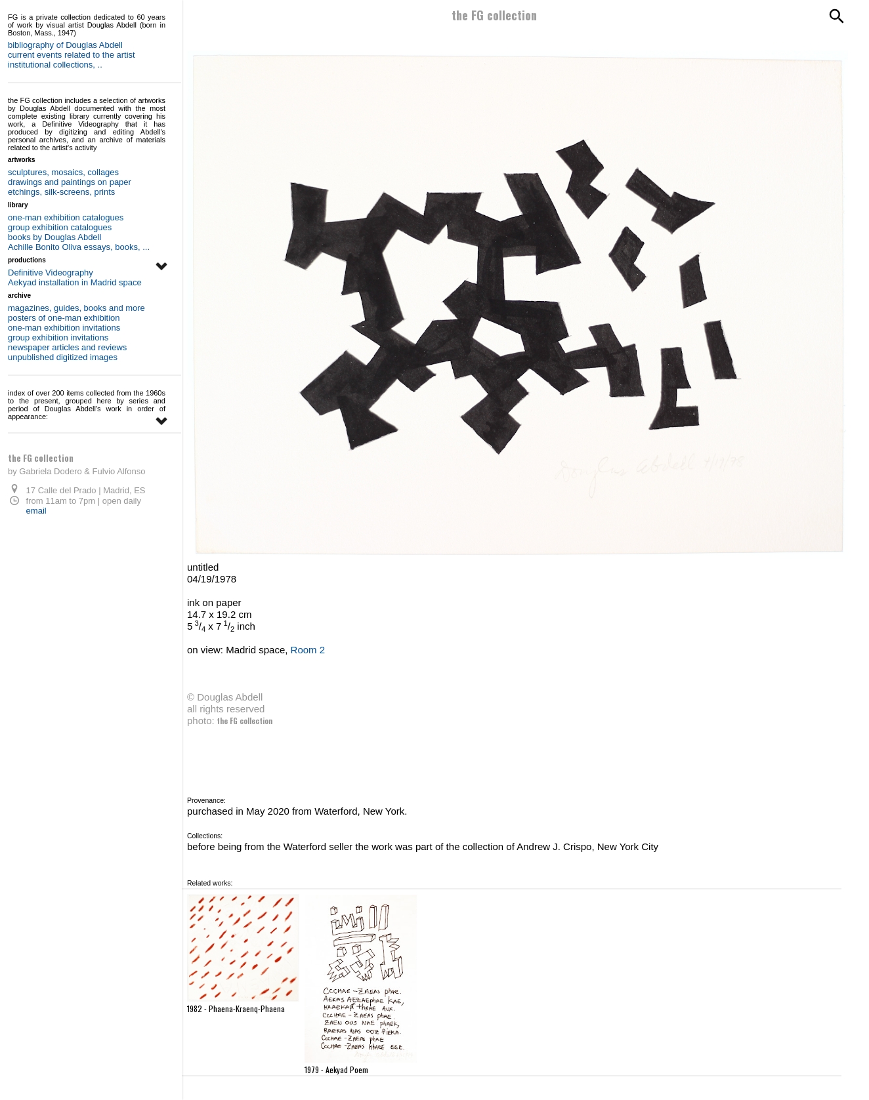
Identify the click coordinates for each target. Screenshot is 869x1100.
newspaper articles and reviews (67, 347)
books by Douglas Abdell (54, 237)
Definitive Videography (50, 272)
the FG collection (494, 15)
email (35, 511)
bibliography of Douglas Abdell (65, 45)
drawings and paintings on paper (69, 182)
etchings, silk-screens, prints (61, 192)
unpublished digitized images (62, 357)
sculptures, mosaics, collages (63, 172)
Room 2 (308, 649)
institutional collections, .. (55, 65)
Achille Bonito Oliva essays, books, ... (79, 247)
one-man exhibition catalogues (65, 217)
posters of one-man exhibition (64, 318)
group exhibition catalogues (60, 227)
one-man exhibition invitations (64, 328)
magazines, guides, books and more (76, 308)
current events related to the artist (71, 55)
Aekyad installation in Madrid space (75, 282)
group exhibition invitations (58, 337)
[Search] (835, 16)
